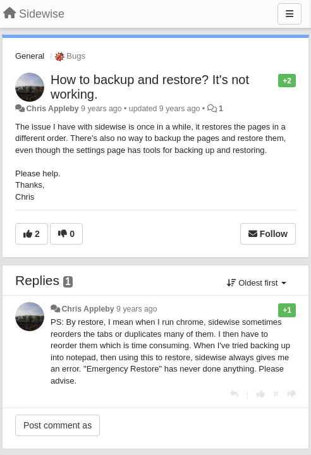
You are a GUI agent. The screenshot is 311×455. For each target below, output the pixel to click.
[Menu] (289, 14)
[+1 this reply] (261, 394)
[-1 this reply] (292, 394)
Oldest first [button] (256, 283)
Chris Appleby (52, 108)
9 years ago (136, 309)
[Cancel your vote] (276, 394)
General (29, 56)
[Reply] (234, 394)
